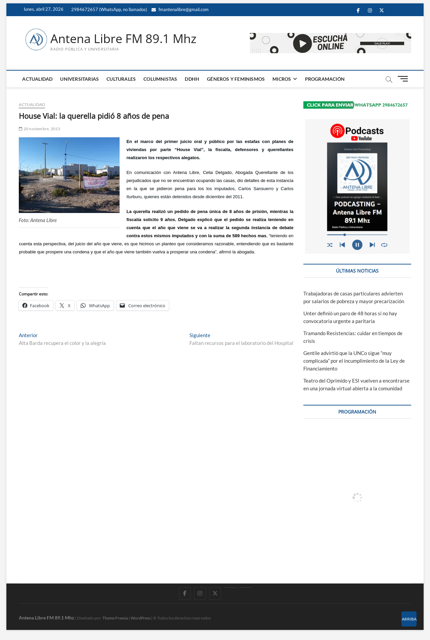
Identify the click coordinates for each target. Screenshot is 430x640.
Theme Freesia (115, 617)
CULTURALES (121, 79)
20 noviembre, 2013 (39, 128)
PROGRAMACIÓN (325, 79)
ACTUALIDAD (37, 79)
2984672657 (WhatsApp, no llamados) (108, 9)
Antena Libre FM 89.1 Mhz (123, 38)
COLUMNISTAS (160, 79)
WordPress (140, 617)
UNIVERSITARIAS (79, 79)
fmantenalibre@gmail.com (180, 9)
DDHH (192, 79)
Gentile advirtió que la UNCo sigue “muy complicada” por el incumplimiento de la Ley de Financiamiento (354, 360)
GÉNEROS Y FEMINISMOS (236, 79)
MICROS (281, 79)
